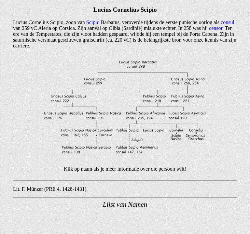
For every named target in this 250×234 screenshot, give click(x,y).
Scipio (93, 22)
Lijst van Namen (125, 204)
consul (227, 22)
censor (215, 28)
